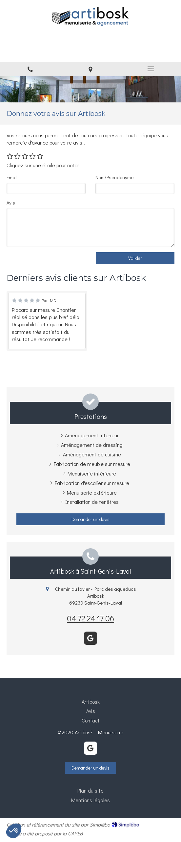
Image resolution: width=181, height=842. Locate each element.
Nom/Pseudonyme (114, 177)
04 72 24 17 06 (90, 618)
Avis (11, 202)
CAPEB (75, 833)
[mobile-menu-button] (151, 68)
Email (12, 177)
